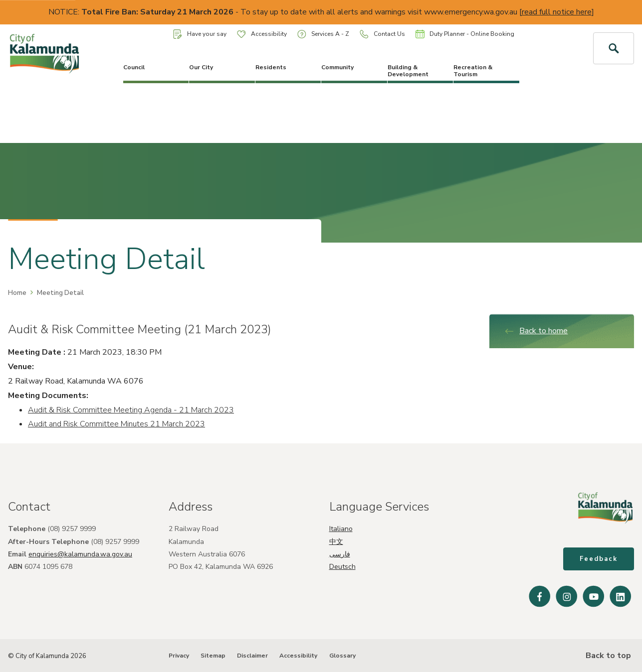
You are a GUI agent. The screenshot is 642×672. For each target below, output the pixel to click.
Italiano (341, 529)
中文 (336, 541)
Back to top (607, 655)
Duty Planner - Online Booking (465, 33)
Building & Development (408, 70)
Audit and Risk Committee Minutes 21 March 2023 (116, 423)
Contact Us (382, 34)
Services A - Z (323, 34)
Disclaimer (252, 656)
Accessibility (262, 34)
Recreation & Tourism (472, 70)
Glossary (342, 656)
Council (134, 67)
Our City (201, 67)
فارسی (339, 554)
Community (337, 67)
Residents (270, 67)
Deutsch (342, 566)
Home (17, 292)
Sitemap (213, 656)
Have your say (199, 34)
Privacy (179, 656)
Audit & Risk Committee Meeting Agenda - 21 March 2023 (131, 409)
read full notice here (557, 11)
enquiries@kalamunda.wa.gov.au (80, 554)
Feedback (599, 558)
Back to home (536, 330)
